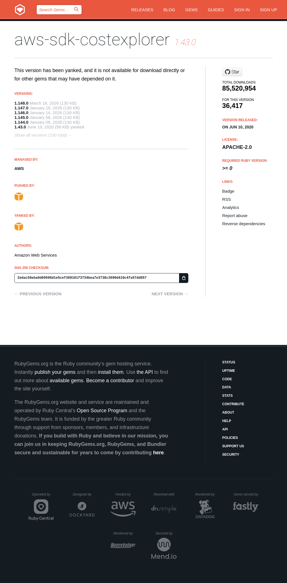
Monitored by (206, 494)
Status (228, 362)
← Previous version (37, 293)
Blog (169, 9)
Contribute (233, 404)
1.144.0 (21, 122)
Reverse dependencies (243, 223)
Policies (230, 438)
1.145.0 (21, 117)
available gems (66, 380)
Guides (216, 9)
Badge (228, 191)
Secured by (166, 533)
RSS (226, 199)
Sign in (242, 9)
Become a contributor (110, 380)
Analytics (230, 207)
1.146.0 (21, 112)
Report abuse (234, 215)
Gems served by (246, 494)
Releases (142, 9)
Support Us (233, 446)
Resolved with (165, 494)
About (228, 412)
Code (227, 379)
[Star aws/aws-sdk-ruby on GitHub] (232, 72)
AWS (19, 168)
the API (144, 372)
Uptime (228, 371)
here (158, 452)
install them (110, 372)
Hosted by (125, 494)
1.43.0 (20, 127)
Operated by (43, 496)
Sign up (268, 9)
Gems (191, 9)
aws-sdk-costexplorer (92, 39)
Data (226, 387)
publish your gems (54, 372)
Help (226, 421)
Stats (227, 396)
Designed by (83, 494)
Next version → (170, 293)
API (225, 429)
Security (230, 455)
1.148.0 (21, 103)
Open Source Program (102, 410)
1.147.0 (21, 107)
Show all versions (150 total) (40, 135)
